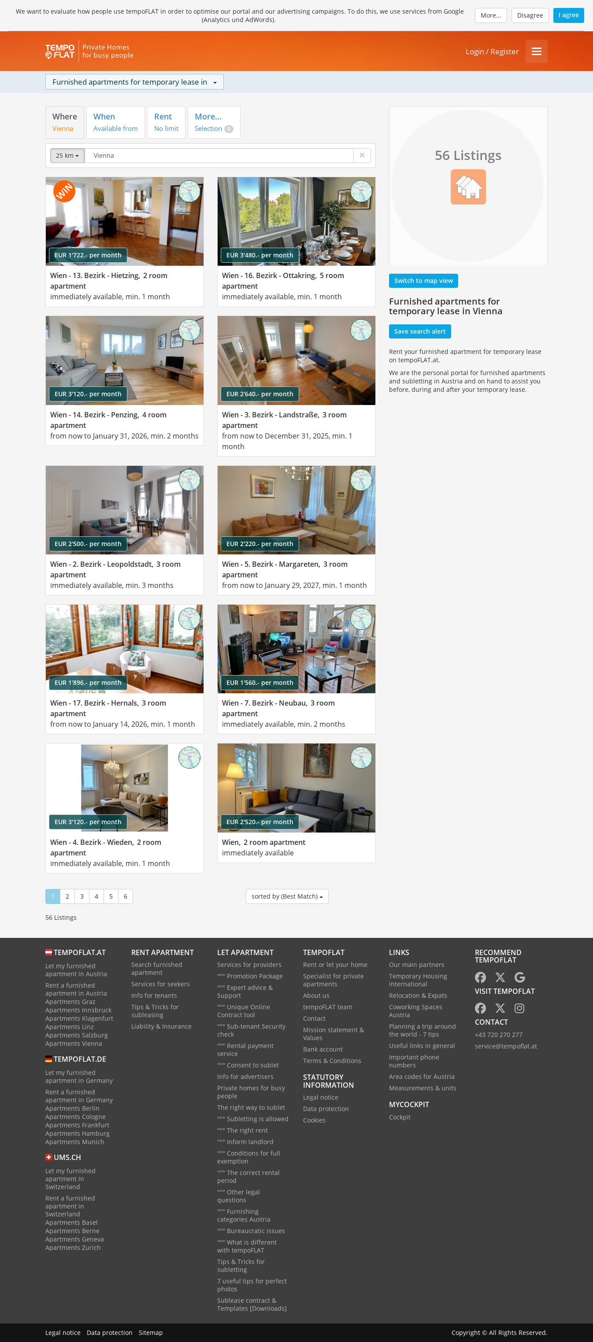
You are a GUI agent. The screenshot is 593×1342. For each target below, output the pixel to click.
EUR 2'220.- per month (259, 543)
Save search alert (420, 331)
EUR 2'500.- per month (88, 543)
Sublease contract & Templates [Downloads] (252, 1304)
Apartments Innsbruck (78, 1010)
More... (491, 15)
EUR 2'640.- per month (259, 394)
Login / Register (492, 51)
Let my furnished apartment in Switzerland (70, 1179)
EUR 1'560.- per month (259, 682)
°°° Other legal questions (238, 1196)
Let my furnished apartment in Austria (76, 970)
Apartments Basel (71, 1222)
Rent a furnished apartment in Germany (79, 1096)
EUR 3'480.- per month (259, 255)
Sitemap (151, 1332)
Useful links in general (422, 1045)
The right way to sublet (251, 1107)
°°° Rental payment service (245, 1049)
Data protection (326, 1108)
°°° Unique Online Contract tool (243, 1011)
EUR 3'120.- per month (88, 394)
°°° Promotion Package (250, 976)
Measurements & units (422, 1088)
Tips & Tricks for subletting (241, 1265)
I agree (569, 15)
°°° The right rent (242, 1130)
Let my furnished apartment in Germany (79, 1076)
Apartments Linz (69, 1026)
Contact (314, 1018)
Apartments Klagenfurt (79, 1018)
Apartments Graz (70, 1001)
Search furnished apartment (156, 968)
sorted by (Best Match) (287, 896)
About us (316, 995)
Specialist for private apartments (333, 980)
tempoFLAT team (327, 1007)
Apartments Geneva (74, 1239)
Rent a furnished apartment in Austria (76, 989)
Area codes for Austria (422, 1076)
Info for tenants (154, 995)
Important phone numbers (414, 1061)
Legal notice (320, 1097)
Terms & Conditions (332, 1060)
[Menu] (537, 51)
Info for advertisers (245, 1076)
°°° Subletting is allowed (253, 1119)
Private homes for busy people (251, 1092)
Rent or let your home (335, 964)
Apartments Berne (72, 1231)
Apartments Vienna (73, 1043)
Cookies (314, 1120)
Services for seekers (160, 984)
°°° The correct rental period (248, 1176)
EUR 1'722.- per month (88, 255)
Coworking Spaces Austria (415, 1011)
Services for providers (249, 964)
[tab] (64, 122)
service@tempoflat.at (506, 1046)
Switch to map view (423, 280)
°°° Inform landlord (245, 1142)
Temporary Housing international (418, 980)
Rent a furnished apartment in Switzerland (70, 1206)
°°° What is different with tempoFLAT (247, 1246)
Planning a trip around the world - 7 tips (422, 1030)
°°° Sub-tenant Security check (251, 1030)
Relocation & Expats (418, 995)
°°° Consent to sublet (248, 1065)
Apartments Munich (74, 1142)
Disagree (530, 15)
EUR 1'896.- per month (88, 682)
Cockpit (400, 1117)
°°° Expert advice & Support (245, 991)
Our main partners (417, 964)
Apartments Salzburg (76, 1035)
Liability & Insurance (161, 1026)
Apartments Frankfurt (77, 1125)
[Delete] (362, 155)
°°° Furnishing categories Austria (244, 1215)
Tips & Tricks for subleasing (155, 1011)
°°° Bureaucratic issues (251, 1231)
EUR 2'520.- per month (259, 822)
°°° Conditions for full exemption (248, 1157)
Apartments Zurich (73, 1247)
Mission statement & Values (333, 1034)
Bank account (323, 1049)
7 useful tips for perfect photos (252, 1285)
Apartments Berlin (72, 1108)
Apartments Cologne (75, 1116)
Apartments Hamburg (77, 1133)
